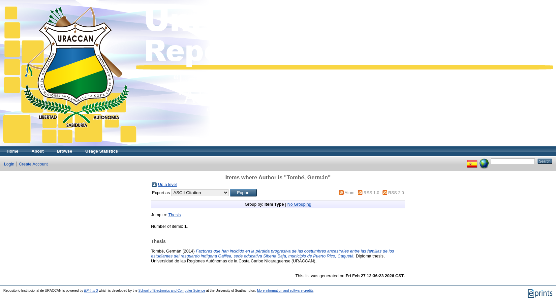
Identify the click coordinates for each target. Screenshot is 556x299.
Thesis (174, 214)
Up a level (167, 184)
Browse (64, 151)
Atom (350, 192)
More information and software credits (285, 290)
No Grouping (299, 204)
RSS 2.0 (396, 192)
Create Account (33, 164)
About (38, 151)
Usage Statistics (101, 151)
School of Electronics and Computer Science (172, 290)
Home (12, 151)
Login (9, 164)
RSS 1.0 (371, 192)
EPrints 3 (91, 290)
